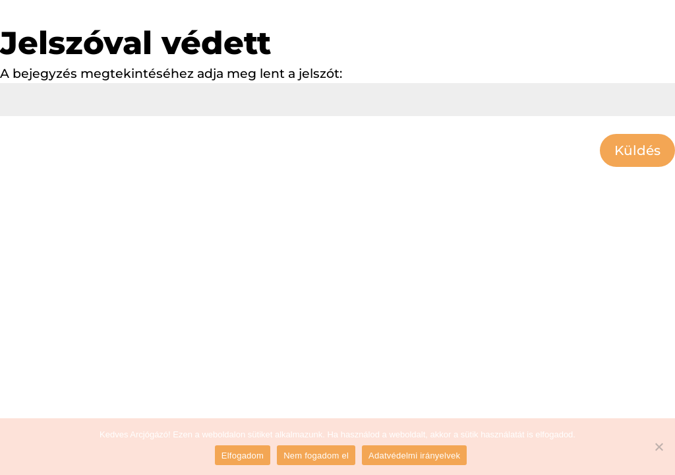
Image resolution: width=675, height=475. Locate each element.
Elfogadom (242, 455)
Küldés (637, 150)
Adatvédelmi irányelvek (414, 455)
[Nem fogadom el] (658, 446)
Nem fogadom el (316, 455)
